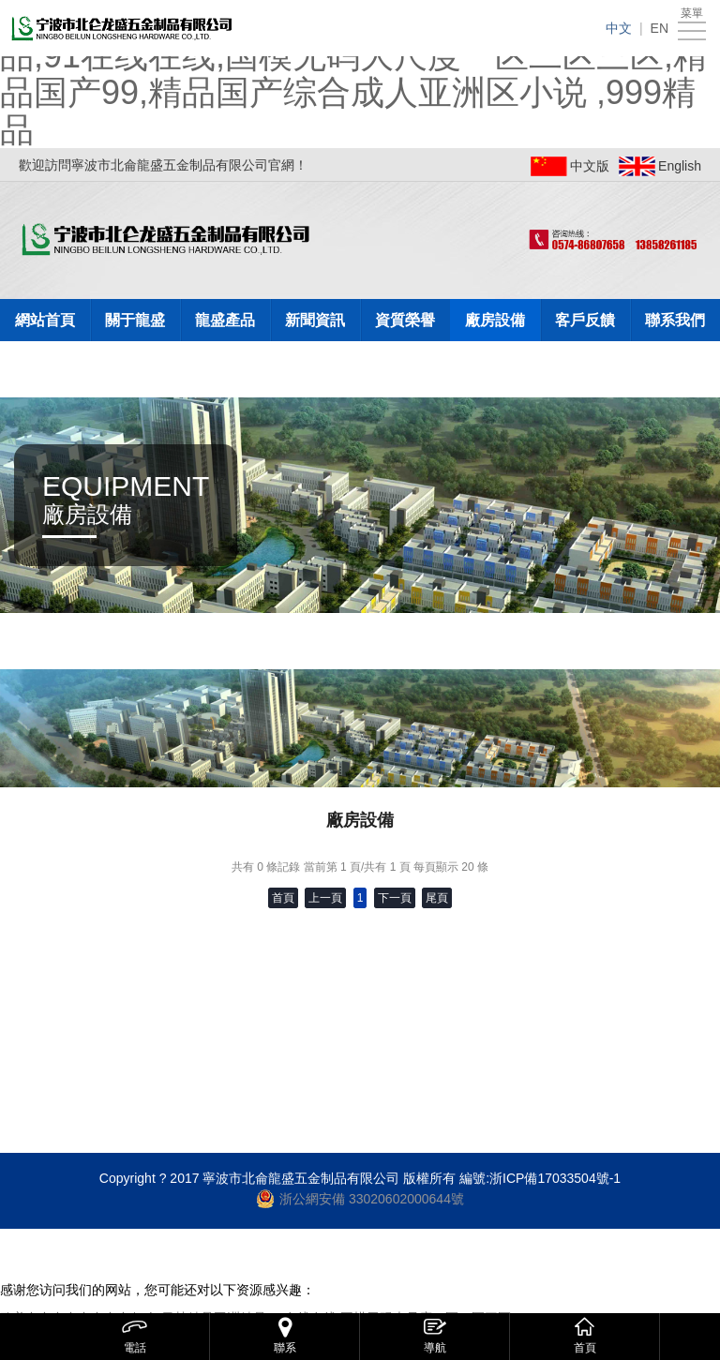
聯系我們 (675, 320)
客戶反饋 (585, 320)
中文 (619, 28)
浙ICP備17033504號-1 (555, 1178)
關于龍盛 (135, 320)
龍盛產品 (225, 320)
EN (659, 28)
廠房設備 (495, 320)
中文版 (589, 165)
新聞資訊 (315, 320)
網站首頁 (45, 320)
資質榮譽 (405, 320)
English (679, 165)
